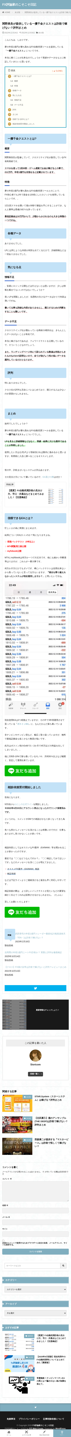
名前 (5, 1205)
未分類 (17, 12)
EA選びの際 (48, 477)
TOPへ (62, 1433)
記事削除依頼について (53, 1419)
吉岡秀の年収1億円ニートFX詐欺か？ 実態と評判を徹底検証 (33, 952)
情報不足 (16, 100)
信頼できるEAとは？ (18, 119)
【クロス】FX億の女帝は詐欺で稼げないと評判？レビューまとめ (35, 967)
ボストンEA (23, 724)
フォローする (47, 1014)
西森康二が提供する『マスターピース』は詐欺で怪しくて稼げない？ (51, 1142)
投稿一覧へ (34, 1074)
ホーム (9, 1433)
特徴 (14, 86)
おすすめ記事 (27, 1433)
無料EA (30, 1336)
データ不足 (17, 105)
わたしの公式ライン (23, 804)
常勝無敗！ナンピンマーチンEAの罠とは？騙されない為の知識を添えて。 (51, 1381)
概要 (14, 81)
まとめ (13, 114)
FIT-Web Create (36, 1428)
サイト (5, 1229)
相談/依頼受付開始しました (21, 124)
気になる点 (15, 95)
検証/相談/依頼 (44, 1433)
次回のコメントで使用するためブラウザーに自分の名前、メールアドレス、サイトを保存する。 (34, 1244)
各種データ (15, 90)
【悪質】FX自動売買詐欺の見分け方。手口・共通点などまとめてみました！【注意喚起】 (26, 494)
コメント (7, 1179)
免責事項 (11, 1419)
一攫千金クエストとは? (20, 76)
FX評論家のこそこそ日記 (19, 4)
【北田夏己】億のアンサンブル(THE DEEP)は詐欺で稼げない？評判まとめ (51, 1121)
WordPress (61, 1428)
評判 (12, 110)
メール (6, 1217)
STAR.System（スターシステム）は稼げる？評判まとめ (50, 1098)
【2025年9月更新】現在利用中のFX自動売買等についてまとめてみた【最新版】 (51, 1360)
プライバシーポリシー (29, 1419)
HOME (7, 12)
